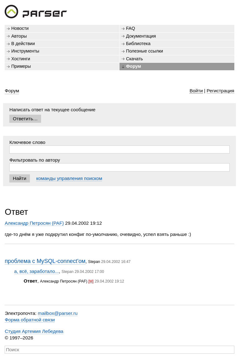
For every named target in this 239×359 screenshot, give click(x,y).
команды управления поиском (69, 178)
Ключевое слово (27, 142)
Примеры (21, 66)
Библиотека (138, 43)
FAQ (130, 28)
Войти (196, 90)
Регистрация (220, 90)
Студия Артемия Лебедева (34, 331)
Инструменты (25, 50)
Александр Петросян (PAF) (34, 223)
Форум (133, 66)
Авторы (19, 36)
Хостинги (20, 58)
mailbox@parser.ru (58, 313)
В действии (23, 43)
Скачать (134, 58)
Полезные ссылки (144, 50)
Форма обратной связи (30, 319)
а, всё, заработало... (36, 271)
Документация (141, 36)
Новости (20, 28)
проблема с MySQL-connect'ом (45, 261)
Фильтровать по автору (34, 160)
